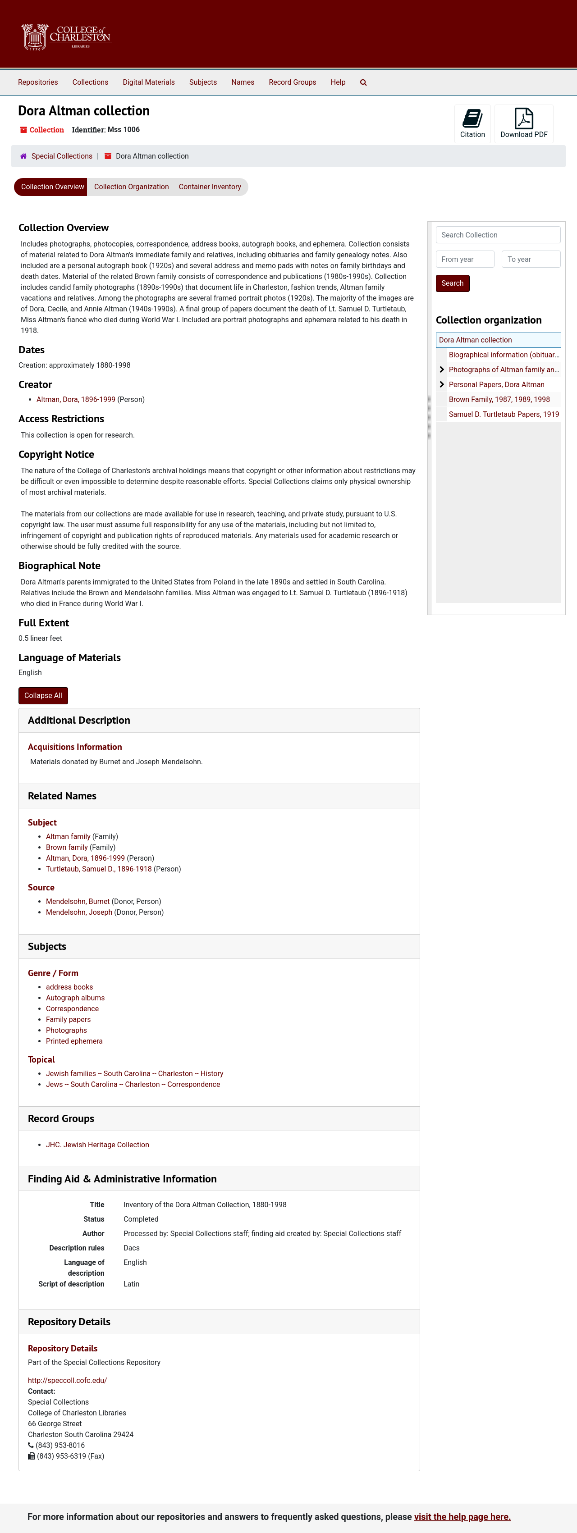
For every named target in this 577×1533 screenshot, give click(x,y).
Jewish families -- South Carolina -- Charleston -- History (135, 1073)
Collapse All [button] (43, 695)
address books (69, 987)
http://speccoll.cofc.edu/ (67, 1380)
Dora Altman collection (475, 340)
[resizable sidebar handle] (429, 418)
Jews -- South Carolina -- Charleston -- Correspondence (133, 1084)
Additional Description (79, 720)
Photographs (66, 1030)
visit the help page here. (462, 1516)
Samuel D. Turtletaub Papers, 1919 (504, 414)
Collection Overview (52, 186)
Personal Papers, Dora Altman (496, 384)
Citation (472, 123)
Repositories (38, 82)
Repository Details (69, 1321)
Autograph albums (75, 998)
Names (243, 82)
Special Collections (62, 156)
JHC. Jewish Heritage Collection (97, 1145)
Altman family (68, 836)
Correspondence (72, 1008)
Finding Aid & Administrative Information (122, 1179)
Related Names (62, 796)
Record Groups (292, 82)
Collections (91, 82)
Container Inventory (210, 186)
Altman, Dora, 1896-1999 (76, 399)
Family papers (68, 1019)
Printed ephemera (74, 1041)
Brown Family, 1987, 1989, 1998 (499, 399)
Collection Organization (131, 186)
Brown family (67, 847)
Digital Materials (149, 82)
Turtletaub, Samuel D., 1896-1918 (99, 869)
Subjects (203, 82)
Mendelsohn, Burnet (78, 901)
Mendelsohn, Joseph (79, 912)
